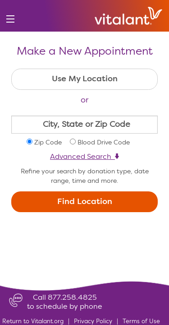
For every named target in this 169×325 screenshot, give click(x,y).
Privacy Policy (93, 322)
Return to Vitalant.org (33, 322)
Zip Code (48, 142)
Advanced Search (84, 157)
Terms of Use (141, 322)
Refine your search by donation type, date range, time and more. (85, 176)
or (84, 100)
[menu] (10, 19)
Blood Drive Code (104, 142)
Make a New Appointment (85, 51)
